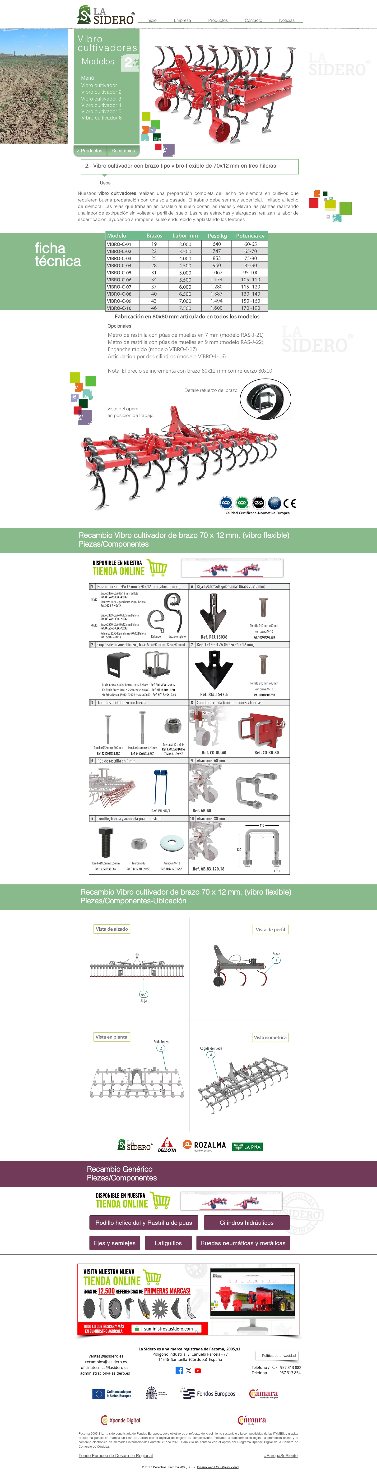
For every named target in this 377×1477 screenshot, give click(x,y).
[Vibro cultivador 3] (106, 98)
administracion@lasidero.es (105, 1373)
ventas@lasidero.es (106, 1356)
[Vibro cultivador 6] (108, 117)
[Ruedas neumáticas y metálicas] (243, 1243)
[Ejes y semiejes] (114, 1243)
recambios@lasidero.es (106, 1361)
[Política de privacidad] (277, 1355)
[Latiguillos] (168, 1243)
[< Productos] (90, 150)
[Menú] (103, 78)
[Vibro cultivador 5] (106, 111)
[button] (107, 92)
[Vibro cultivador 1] (103, 85)
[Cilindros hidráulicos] (247, 1222)
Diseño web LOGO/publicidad (218, 1467)
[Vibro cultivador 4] (107, 105)
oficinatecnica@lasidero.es (104, 1367)
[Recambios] (123, 150)
